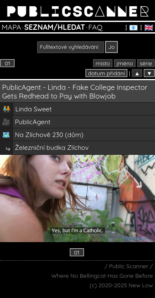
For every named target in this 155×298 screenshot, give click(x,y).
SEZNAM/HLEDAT (54, 26)
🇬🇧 (148, 27)
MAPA (11, 26)
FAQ (95, 26)
